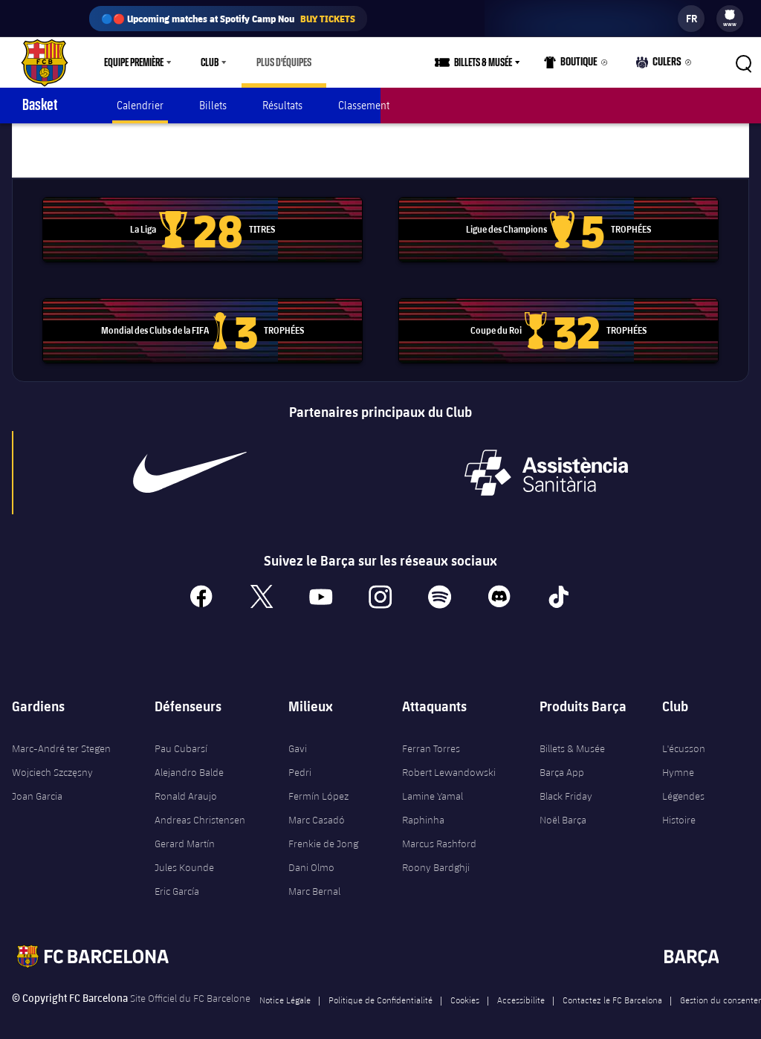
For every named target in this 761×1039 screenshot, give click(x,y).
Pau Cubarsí (181, 737)
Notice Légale (285, 988)
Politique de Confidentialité (380, 988)
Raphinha (423, 809)
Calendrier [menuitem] (140, 105)
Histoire (679, 809)
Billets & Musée (572, 737)
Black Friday (566, 785)
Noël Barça (563, 809)
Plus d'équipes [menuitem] (283, 62)
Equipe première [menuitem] (133, 62)
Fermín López (318, 785)
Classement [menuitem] (363, 105)
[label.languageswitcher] (691, 18)
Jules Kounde (184, 856)
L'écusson (683, 737)
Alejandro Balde (189, 761)
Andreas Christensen (200, 809)
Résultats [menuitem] (282, 105)
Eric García (177, 880)
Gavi (297, 737)
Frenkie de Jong (323, 832)
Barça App (562, 761)
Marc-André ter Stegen (61, 737)
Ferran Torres (431, 737)
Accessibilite (521, 988)
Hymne (678, 761)
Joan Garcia (37, 785)
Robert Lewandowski (449, 761)
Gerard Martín (185, 832)
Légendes (683, 785)
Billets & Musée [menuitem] (488, 62)
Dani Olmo (311, 856)
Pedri (299, 761)
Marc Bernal (314, 880)
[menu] (729, 18)
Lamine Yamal (432, 785)
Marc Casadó (316, 809)
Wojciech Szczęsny (52, 761)
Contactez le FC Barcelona (612, 988)
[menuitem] (730, 15)
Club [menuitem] (209, 62)
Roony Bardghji (436, 856)
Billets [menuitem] (213, 105)
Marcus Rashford (439, 832)
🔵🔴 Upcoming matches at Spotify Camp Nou (228, 18)
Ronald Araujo (186, 785)
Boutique (575, 65)
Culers (660, 65)
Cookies (464, 988)
